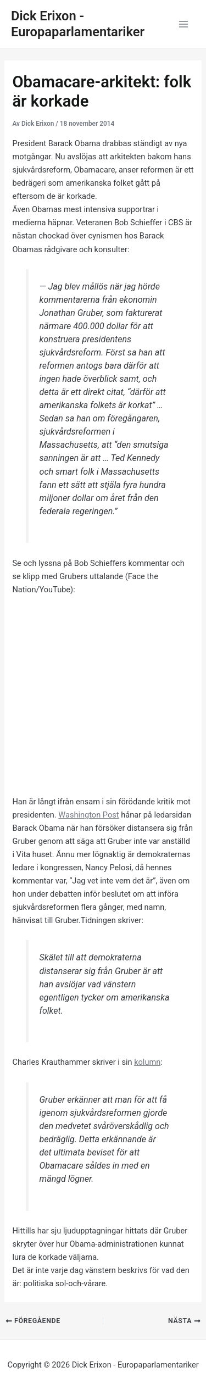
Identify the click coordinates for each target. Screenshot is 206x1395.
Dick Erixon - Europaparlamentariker (77, 24)
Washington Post (88, 815)
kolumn (147, 1062)
